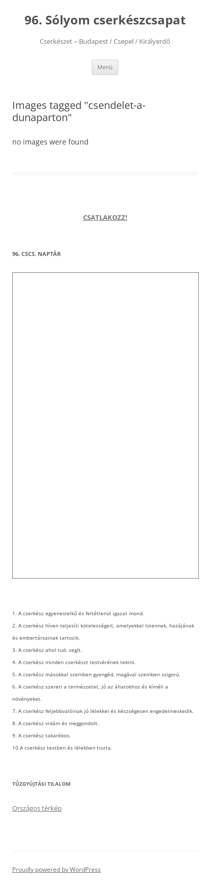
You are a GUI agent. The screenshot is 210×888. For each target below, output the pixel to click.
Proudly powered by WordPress (56, 869)
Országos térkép (37, 808)
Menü (105, 67)
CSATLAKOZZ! (105, 217)
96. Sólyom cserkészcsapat (105, 20)
